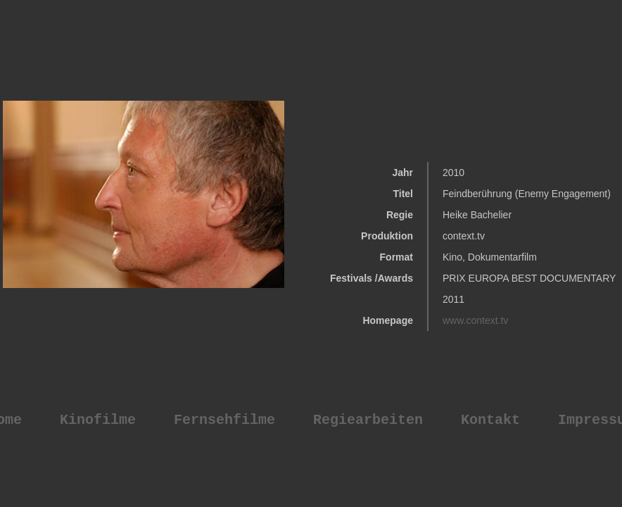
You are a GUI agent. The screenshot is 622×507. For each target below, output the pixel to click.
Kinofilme (98, 420)
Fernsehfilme (224, 420)
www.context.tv (475, 320)
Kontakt (490, 420)
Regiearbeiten (368, 420)
